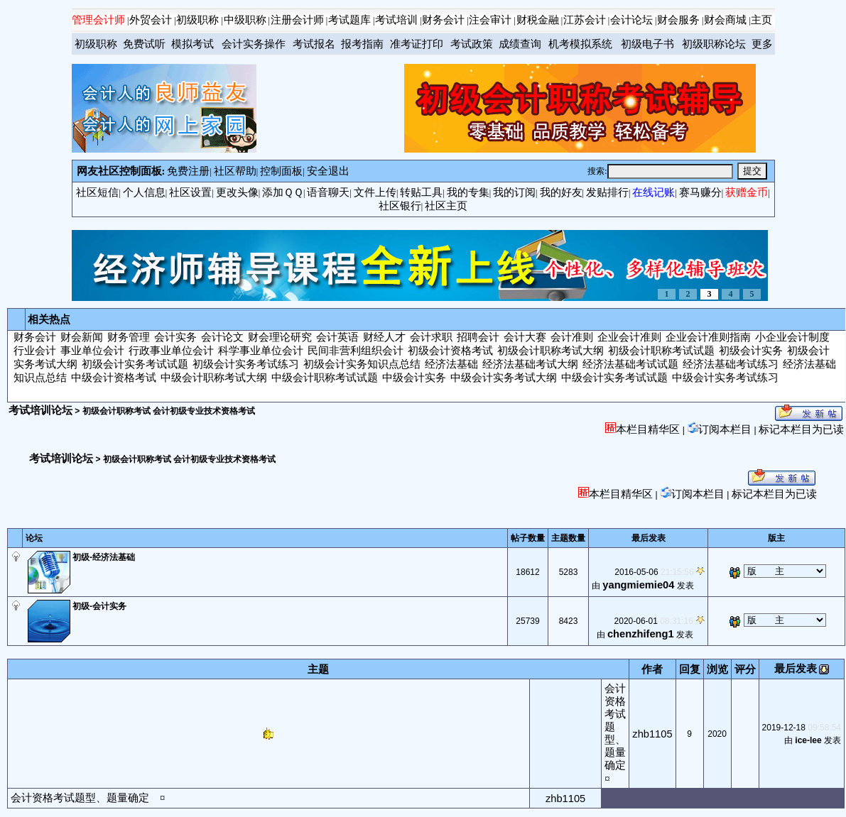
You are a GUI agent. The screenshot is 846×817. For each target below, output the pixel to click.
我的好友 (561, 192)
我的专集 (468, 192)
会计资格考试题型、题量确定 (80, 798)
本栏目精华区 (642, 429)
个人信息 (144, 192)
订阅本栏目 (719, 429)
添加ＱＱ (282, 192)
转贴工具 (421, 192)
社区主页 (446, 206)
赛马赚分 (700, 192)
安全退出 (328, 171)
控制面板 (281, 171)
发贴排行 (607, 192)
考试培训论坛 (40, 410)
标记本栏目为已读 (801, 429)
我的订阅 (514, 192)
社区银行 (400, 206)
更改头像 (237, 192)
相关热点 (49, 319)
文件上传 (375, 192)
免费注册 (188, 171)
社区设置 (190, 192)
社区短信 (97, 192)
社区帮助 (235, 171)
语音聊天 (328, 192)
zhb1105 (652, 734)
